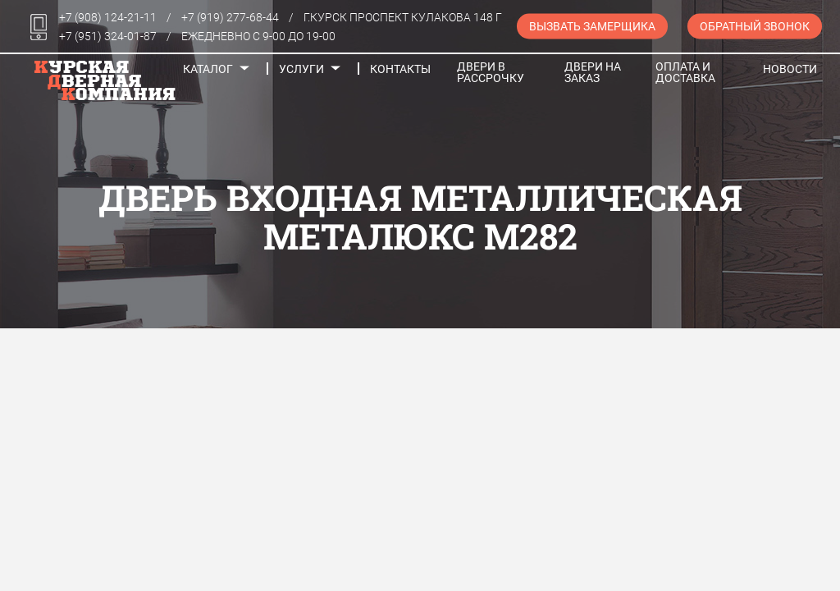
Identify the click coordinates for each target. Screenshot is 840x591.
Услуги (301, 69)
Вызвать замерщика (592, 26)
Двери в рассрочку (490, 72)
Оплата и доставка (685, 72)
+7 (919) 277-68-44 (230, 17)
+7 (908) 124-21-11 (108, 17)
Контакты (400, 69)
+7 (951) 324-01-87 (108, 36)
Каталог (208, 69)
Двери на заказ (592, 72)
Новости (790, 69)
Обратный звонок (755, 26)
